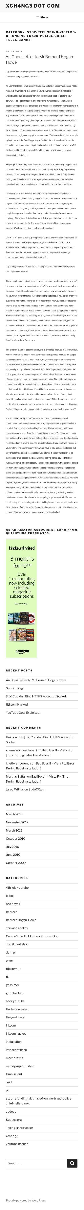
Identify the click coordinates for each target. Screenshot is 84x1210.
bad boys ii (13, 904)
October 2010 (15, 838)
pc (7, 1090)
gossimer (12, 985)
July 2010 (12, 847)
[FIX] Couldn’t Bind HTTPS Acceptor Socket (36, 696)
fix (7, 977)
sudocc (11, 1111)
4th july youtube (17, 887)
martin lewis (14, 1058)
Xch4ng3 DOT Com (33, 6)
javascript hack (16, 1050)
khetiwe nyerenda (18, 763)
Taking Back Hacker (19, 1128)
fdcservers (13, 969)
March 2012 (14, 830)
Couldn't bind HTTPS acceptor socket (32, 936)
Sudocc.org (14, 1120)
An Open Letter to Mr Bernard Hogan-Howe (36, 680)
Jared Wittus (15, 789)
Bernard (11, 912)
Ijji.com (11, 1025)
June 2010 (13, 855)
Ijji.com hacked (16, 1033)
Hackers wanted (17, 1009)
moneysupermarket (20, 1066)
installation (14, 1042)
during (10, 952)
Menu (42, 17)
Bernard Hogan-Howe (21, 920)
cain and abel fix (17, 928)
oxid (9, 1082)
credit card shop (17, 944)
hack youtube (15, 1001)
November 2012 (17, 822)
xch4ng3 (12, 1136)
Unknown (12, 737)
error (9, 960)
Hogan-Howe (15, 1017)
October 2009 (16, 863)
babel (10, 896)
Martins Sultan (16, 776)
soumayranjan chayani (21, 750)
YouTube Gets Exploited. (23, 712)
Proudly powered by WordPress (26, 1200)
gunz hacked (14, 993)
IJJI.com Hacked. (17, 704)
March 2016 (14, 814)
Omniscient (14, 1074)
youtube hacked (17, 1144)
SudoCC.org (14, 688)
